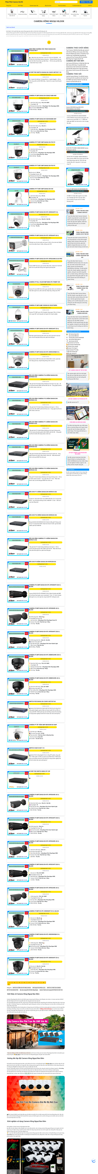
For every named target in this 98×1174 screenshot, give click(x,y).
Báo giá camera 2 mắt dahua (79, 53)
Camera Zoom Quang (72, 346)
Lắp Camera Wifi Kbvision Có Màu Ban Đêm (76, 63)
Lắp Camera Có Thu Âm (72, 342)
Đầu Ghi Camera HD (71, 351)
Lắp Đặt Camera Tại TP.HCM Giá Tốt (77, 398)
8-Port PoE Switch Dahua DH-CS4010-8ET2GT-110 (45, 72)
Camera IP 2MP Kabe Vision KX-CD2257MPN (43, 305)
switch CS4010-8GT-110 (36, 748)
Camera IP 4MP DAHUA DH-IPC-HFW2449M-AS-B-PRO (45, 258)
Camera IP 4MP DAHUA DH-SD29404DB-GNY (42, 119)
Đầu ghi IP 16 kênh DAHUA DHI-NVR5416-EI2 (43, 491)
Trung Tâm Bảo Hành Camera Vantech (82, 211)
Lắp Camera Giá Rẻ (72, 341)
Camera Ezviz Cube (70, 66)
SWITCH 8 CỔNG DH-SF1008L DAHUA (22, 987)
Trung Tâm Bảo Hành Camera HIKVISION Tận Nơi (82, 255)
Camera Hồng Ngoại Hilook (49, 21)
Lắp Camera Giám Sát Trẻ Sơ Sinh (78, 370)
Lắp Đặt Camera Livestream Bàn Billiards (78, 453)
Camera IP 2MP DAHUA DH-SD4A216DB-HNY (42, 95)
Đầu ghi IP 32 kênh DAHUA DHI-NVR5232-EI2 (43, 515)
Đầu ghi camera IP (71, 353)
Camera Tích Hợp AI (71, 348)
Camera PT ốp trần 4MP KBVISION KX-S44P (43, 724)
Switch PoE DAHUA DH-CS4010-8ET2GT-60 (42, 701)
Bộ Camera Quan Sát (72, 334)
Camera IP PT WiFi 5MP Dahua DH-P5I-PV (42, 142)
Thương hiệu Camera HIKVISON (75, 337)
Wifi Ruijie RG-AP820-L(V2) (39, 987)
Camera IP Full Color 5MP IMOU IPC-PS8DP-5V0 (44, 282)
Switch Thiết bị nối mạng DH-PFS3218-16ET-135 (51, 990)
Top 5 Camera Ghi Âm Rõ (77, 58)
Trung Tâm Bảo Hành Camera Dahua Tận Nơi (82, 288)
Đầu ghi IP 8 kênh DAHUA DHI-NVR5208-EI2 (42, 561)
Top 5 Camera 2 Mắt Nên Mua (73, 50)
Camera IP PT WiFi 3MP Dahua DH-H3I (41, 189)
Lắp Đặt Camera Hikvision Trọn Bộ (74, 76)
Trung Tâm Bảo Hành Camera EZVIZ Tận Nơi (82, 233)
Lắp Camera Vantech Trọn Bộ (78, 79)
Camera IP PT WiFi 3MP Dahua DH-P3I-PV (42, 165)
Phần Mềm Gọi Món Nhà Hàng (78, 422)
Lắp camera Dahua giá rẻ (73, 339)
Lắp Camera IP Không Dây (73, 344)
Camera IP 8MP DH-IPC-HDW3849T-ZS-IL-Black (44, 911)
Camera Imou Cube (76, 68)
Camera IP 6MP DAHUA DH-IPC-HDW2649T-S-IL (43, 212)
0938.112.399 (86, 2)
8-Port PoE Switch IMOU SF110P (39, 771)
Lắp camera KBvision (72, 335)
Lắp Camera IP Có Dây (72, 349)
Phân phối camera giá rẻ (14, 2)
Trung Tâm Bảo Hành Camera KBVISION (82, 312)
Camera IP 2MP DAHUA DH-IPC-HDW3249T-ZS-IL (44, 328)
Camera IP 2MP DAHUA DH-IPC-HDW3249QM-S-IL (44, 352)
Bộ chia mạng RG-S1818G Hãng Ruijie (29, 990)
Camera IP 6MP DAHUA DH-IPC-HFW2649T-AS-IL (44, 235)
